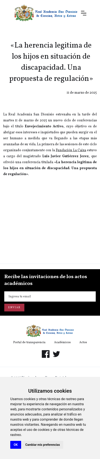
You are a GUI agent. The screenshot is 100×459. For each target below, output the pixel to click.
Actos (83, 342)
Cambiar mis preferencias (42, 444)
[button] (83, 13)
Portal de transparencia (29, 342)
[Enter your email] (50, 296)
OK (16, 444)
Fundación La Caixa (71, 150)
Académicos (62, 342)
